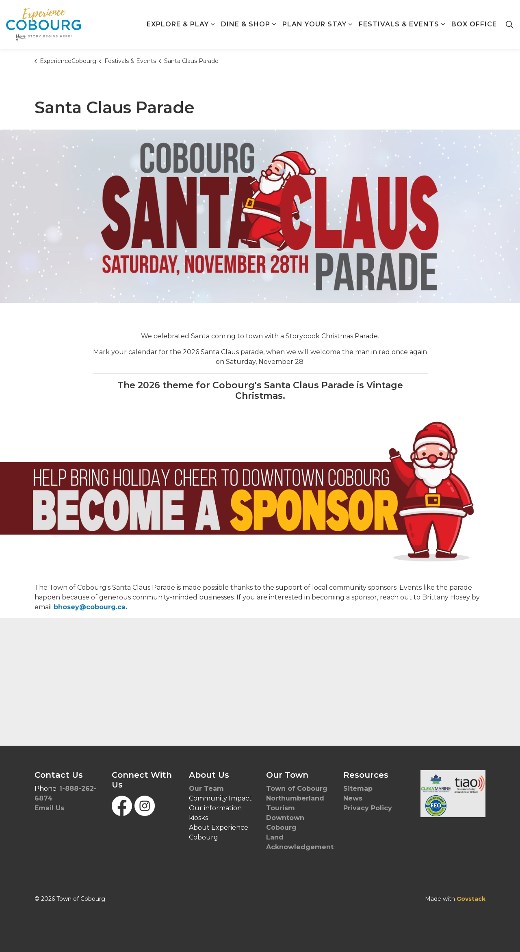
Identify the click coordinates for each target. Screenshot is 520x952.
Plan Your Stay (314, 24)
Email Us (49, 808)
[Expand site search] (509, 24)
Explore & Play (178, 24)
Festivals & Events (399, 24)
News (352, 798)
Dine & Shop (245, 24)
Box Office (474, 24)
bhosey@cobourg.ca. (90, 607)
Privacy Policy (367, 808)
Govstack (471, 898)
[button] (452, 793)
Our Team (206, 788)
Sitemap (358, 788)
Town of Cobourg (297, 788)
